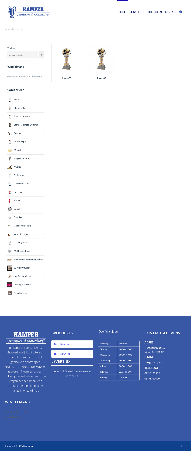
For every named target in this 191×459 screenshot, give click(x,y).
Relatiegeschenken (19, 284)
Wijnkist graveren (18, 267)
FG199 (66, 77)
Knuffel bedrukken (19, 276)
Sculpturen (15, 175)
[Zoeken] (41, 54)
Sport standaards (18, 116)
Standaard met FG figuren (22, 124)
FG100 (101, 77)
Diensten (136, 11)
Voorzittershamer (18, 234)
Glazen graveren (18, 242)
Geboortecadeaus (19, 225)
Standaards (16, 108)
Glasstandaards (18, 183)
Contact (171, 11)
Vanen (13, 200)
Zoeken (11, 48)
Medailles (15, 150)
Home (122, 11)
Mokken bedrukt (18, 251)
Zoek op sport (17, 141)
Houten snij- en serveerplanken (25, 259)
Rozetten (14, 192)
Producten (154, 11)
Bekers (13, 99)
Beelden (14, 133)
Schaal (13, 209)
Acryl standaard (18, 158)
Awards (14, 167)
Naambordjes (17, 293)
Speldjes (14, 217)
